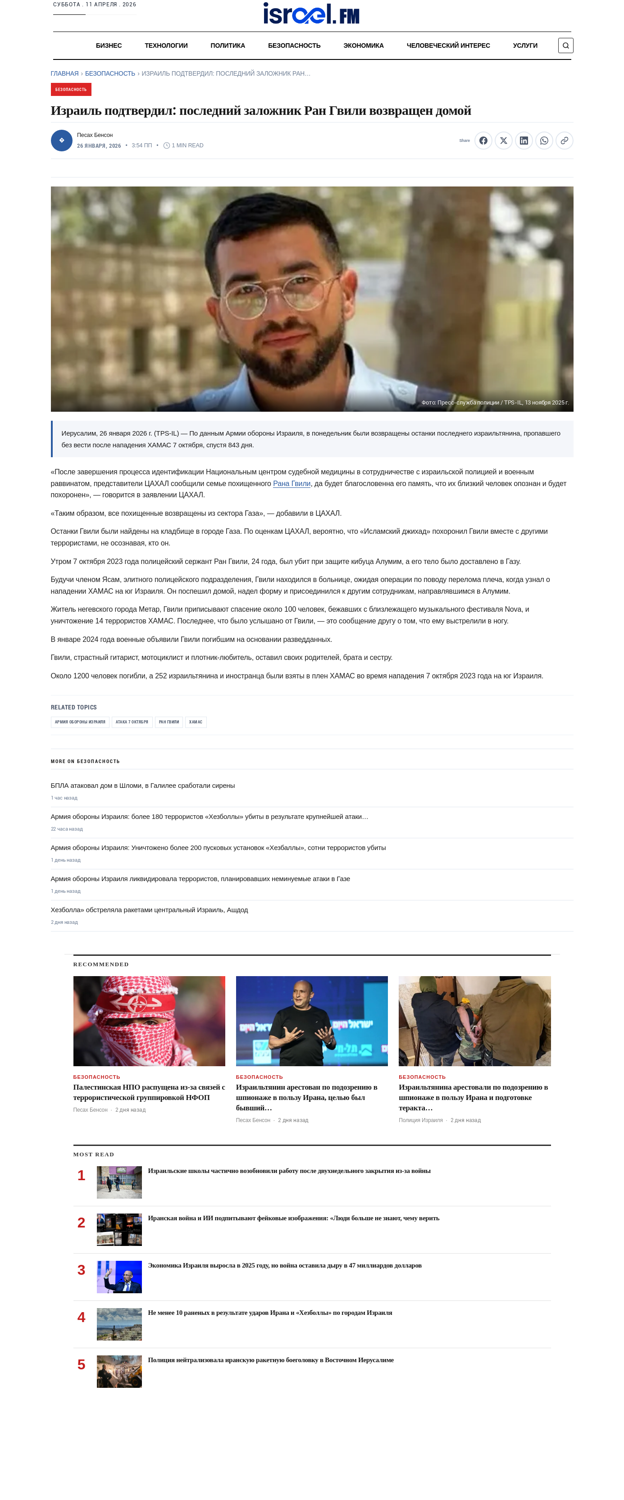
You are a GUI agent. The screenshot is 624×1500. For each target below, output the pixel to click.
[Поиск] (566, 45)
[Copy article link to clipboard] (565, 141)
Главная (65, 73)
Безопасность (294, 45)
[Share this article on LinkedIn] (524, 141)
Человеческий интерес (448, 45)
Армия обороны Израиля (85, 722)
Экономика (363, 45)
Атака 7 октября (145, 722)
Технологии (166, 45)
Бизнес (109, 45)
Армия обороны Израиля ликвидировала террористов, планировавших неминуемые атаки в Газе (201, 880)
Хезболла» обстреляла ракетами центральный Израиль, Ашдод (149, 911)
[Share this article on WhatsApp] (544, 141)
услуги (525, 45)
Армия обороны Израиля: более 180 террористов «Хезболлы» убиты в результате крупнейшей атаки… (210, 818)
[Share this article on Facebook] (483, 141)
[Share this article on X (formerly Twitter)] (504, 141)
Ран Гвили (188, 722)
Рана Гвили (291, 483)
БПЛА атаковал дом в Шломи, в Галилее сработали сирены (143, 787)
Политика (227, 45)
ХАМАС (218, 722)
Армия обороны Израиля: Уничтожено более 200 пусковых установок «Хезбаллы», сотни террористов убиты (218, 849)
